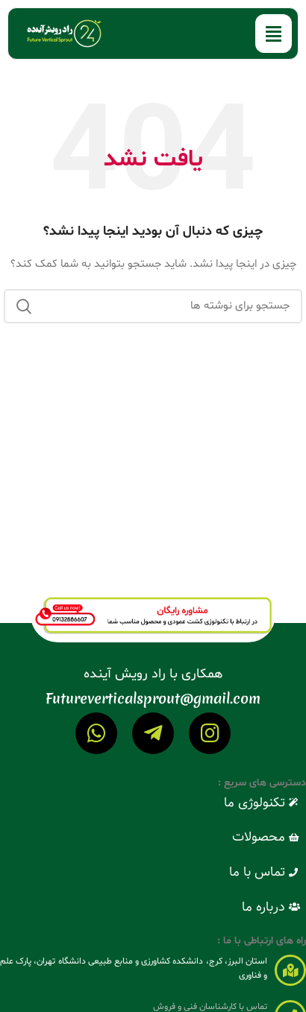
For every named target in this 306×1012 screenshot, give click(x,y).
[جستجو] (153, 306)
